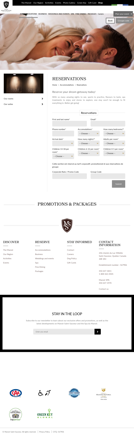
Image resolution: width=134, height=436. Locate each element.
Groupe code (123, 20)
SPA (72, 14)
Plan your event (122, 13)
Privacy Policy (44, 432)
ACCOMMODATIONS (28, 14)
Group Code (96, 171)
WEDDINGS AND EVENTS (58, 14)
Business (39, 254)
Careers (101, 14)
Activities (49, 2)
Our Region (38, 2)
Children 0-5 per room (113, 148)
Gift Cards (71, 263)
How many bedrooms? (113, 129)
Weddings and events (44, 258)
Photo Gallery (69, 2)
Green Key (81, 2)
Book (110, 20)
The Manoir (26, 2)
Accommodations (43, 250)
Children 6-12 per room (88, 148)
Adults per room (111, 139)
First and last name (61, 119)
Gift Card (92, 2)
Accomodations (85, 129)
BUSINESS (42, 14)
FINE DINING (80, 14)
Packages (39, 271)
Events (58, 2)
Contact (70, 250)
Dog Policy (72, 258)
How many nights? (86, 139)
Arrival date (57, 139)
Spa (36, 263)
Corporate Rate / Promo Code (65, 171)
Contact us (104, 289)
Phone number (59, 129)
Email (93, 119)
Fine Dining (40, 267)
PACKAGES (92, 14)
